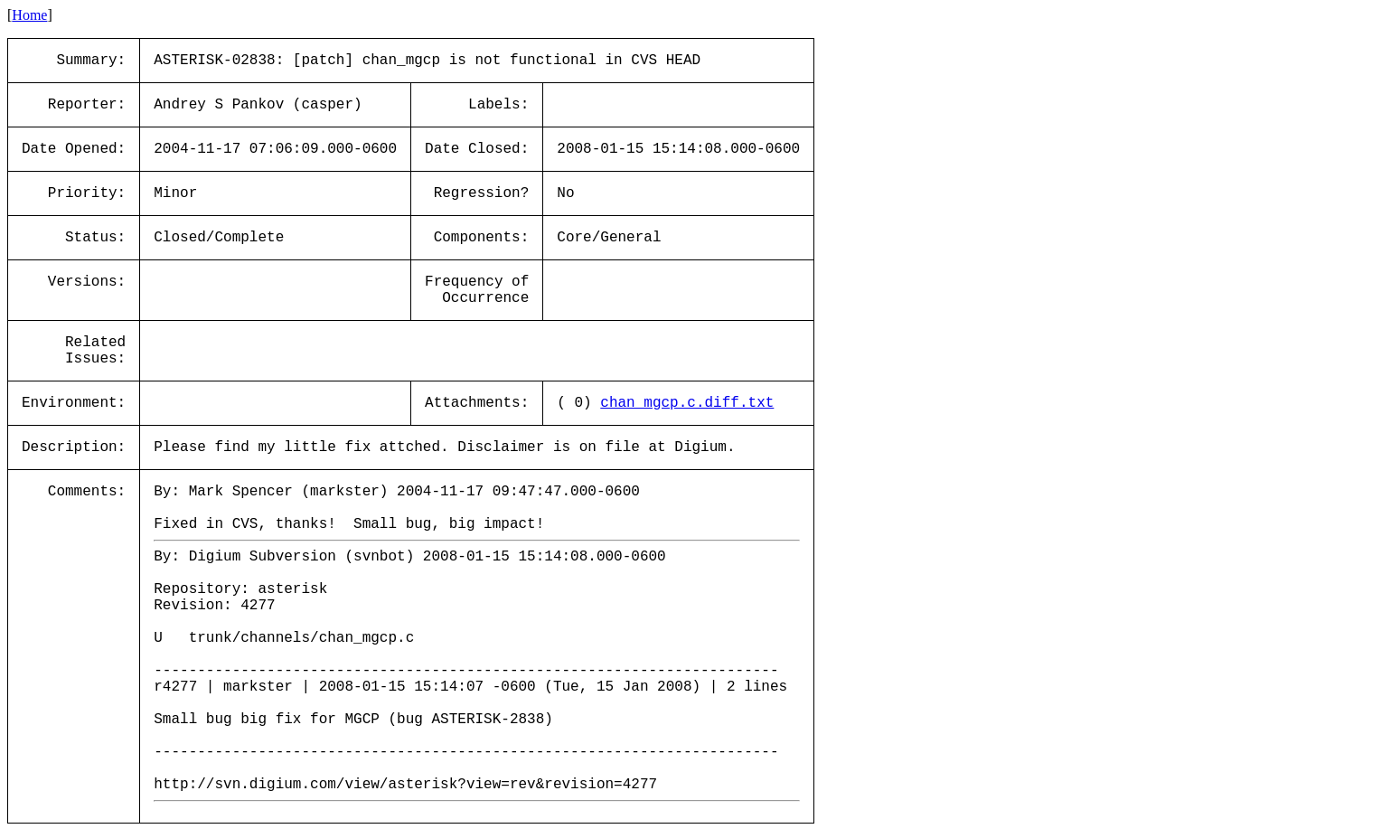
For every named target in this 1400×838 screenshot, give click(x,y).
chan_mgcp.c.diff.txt (687, 403)
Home (29, 15)
